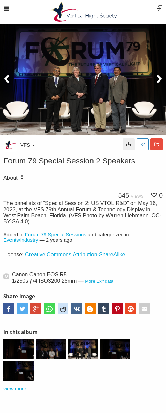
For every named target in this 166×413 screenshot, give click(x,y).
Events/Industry (20, 240)
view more (14, 388)
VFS (27, 145)
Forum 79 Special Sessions (55, 234)
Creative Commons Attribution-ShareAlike (75, 254)
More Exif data (99, 281)
